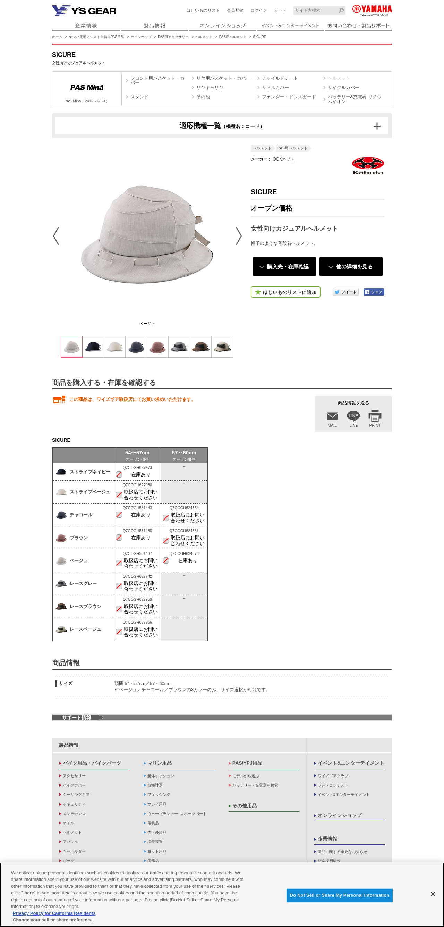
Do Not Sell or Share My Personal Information (340, 895)
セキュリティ (74, 804)
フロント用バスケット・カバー (157, 80)
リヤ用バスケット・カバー (223, 78)
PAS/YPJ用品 (247, 763)
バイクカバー (74, 785)
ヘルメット (204, 37)
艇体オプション (160, 776)
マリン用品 (159, 763)
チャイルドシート (280, 78)
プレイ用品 (156, 804)
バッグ (68, 861)
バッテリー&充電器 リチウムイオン (355, 99)
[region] (222, 894)
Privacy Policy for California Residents (54, 913)
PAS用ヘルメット (233, 37)
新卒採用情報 (329, 861)
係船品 (153, 861)
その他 (203, 97)
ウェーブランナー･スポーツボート (177, 814)
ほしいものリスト (203, 10)
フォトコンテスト (333, 785)
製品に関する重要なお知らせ (342, 852)
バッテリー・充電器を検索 (255, 785)
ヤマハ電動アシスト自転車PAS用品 (96, 37)
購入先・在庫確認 (288, 266)
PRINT (375, 425)
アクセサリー (74, 776)
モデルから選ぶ (245, 776)
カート (280, 10)
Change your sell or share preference (53, 919)
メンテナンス (74, 814)
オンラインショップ (339, 815)
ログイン (258, 10)
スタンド (139, 97)
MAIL (332, 425)
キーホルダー (74, 851)
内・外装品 (156, 832)
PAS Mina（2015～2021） (86, 90)
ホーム (57, 37)
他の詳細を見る (354, 266)
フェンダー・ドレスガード (289, 97)
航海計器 (155, 785)
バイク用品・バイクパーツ (92, 763)
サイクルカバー (343, 87)
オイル (68, 823)
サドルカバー (275, 87)
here (29, 892)
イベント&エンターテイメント (351, 763)
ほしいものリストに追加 (289, 292)
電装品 (153, 823)
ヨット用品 (156, 851)
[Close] (433, 894)
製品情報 (68, 745)
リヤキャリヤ (209, 87)
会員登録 (235, 10)
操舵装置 (155, 842)
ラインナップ (141, 37)
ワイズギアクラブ (333, 776)
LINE (353, 425)
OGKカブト (283, 159)
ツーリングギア (76, 794)
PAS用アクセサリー (173, 37)
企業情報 (327, 839)
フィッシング (158, 794)
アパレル (70, 842)
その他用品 (244, 805)
